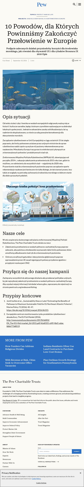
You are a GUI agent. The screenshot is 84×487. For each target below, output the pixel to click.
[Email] (55, 451)
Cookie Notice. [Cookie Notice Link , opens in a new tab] (36, 479)
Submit (77, 451)
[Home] (21, 381)
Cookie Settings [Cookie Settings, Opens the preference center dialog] (41, 483)
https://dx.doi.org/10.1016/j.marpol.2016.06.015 (27, 310)
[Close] (80, 473)
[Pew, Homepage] (42, 4)
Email (39, 447)
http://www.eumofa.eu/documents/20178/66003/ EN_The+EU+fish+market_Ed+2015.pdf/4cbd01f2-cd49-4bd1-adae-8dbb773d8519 (35, 323)
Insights (41, 411)
